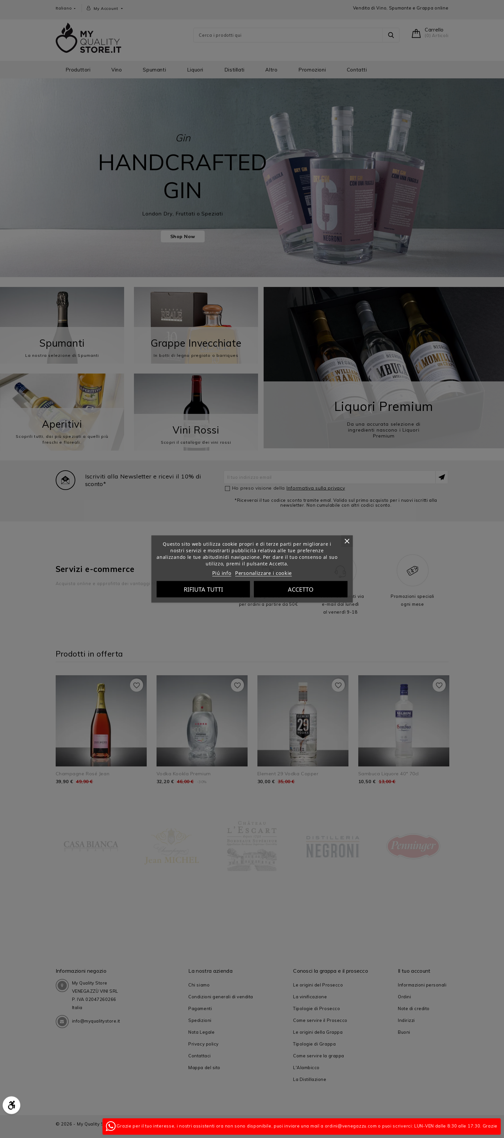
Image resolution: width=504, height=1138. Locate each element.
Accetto (300, 589)
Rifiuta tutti (203, 589)
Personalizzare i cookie (263, 573)
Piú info (222, 573)
